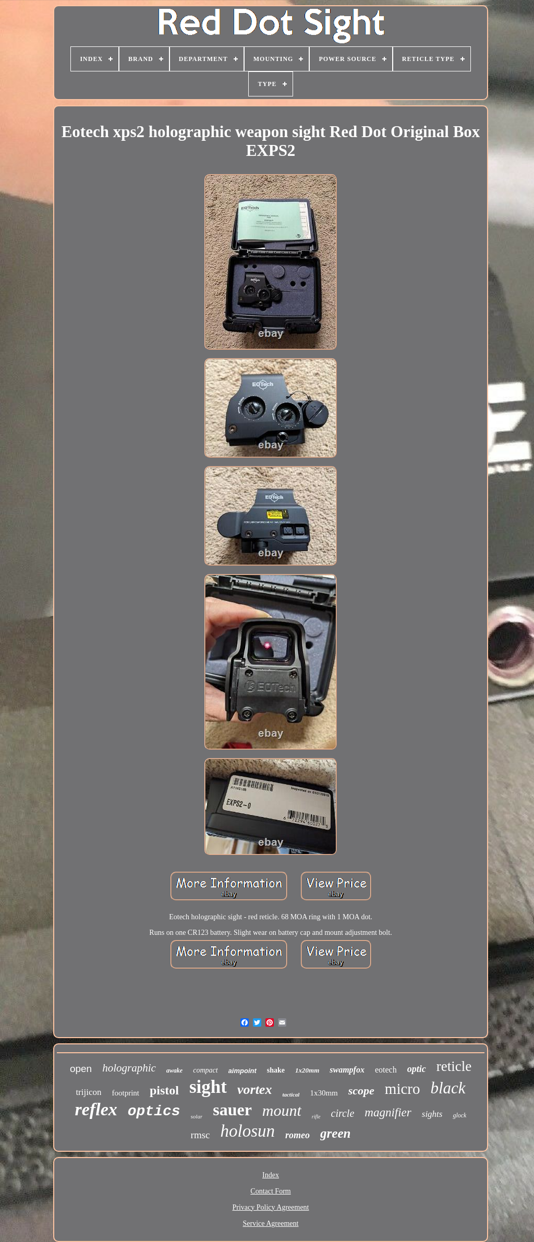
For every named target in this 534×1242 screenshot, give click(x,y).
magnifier (388, 1112)
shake (276, 1070)
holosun (248, 1131)
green (335, 1133)
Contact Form (270, 1191)
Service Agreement (271, 1223)
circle (343, 1113)
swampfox (347, 1069)
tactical (290, 1094)
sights (432, 1114)
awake (174, 1070)
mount (281, 1110)
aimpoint (242, 1071)
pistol (164, 1090)
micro (402, 1088)
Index (270, 1175)
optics (154, 1111)
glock (459, 1115)
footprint (125, 1093)
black (447, 1088)
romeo (297, 1135)
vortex (254, 1089)
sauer (232, 1109)
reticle (453, 1066)
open (81, 1068)
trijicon (88, 1092)
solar (197, 1116)
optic (416, 1069)
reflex (96, 1109)
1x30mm (323, 1093)
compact (205, 1070)
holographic (129, 1068)
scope (361, 1090)
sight (208, 1087)
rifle (316, 1116)
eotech (386, 1069)
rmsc (200, 1134)
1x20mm (307, 1070)
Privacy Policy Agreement (271, 1207)
